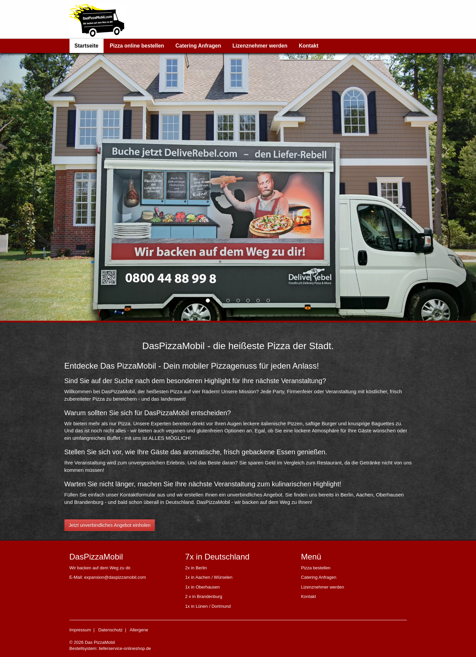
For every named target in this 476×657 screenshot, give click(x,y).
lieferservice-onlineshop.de (125, 648)
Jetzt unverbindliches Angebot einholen (110, 525)
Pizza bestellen (315, 567)
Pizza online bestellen (137, 46)
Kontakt (308, 46)
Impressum (80, 629)
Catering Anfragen (198, 46)
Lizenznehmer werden (259, 46)
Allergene (139, 629)
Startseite (87, 46)
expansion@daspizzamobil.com (115, 577)
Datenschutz (110, 629)
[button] (36, 187)
